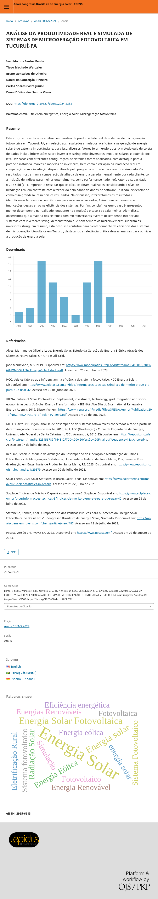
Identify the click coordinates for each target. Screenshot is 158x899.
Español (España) (23, 679)
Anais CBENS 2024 (45, 21)
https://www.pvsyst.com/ (94, 533)
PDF (13, 552)
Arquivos (23, 21)
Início (9, 21)
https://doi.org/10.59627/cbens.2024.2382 (42, 104)
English (16, 666)
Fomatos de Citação (19, 606)
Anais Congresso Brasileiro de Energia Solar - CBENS (48, 4)
